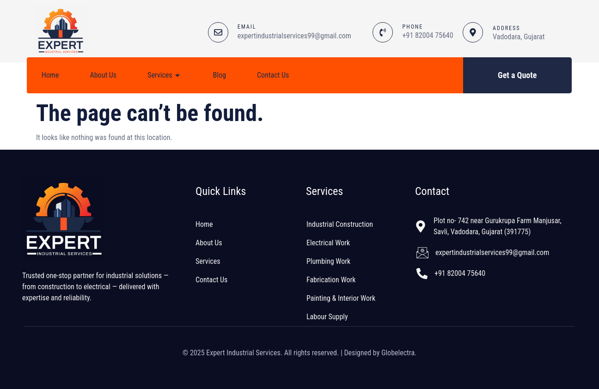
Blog (219, 75)
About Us (103, 75)
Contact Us (273, 75)
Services (164, 75)
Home (50, 75)
